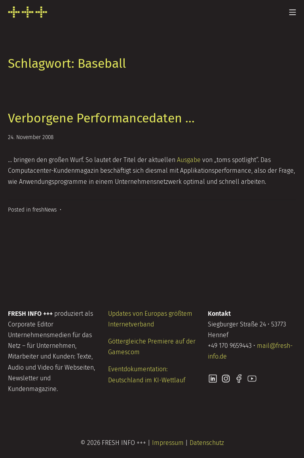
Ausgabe (189, 160)
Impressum (168, 443)
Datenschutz (207, 443)
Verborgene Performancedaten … (101, 118)
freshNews (44, 209)
